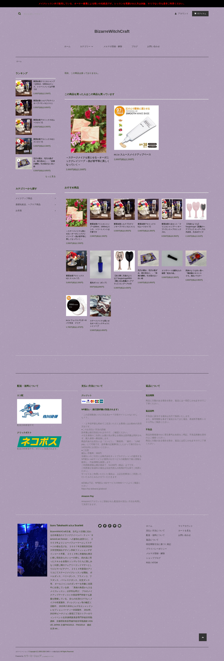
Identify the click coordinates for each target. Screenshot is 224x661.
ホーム (67, 46)
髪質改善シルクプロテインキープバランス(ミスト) (44, 102)
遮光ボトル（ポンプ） (100, 283)
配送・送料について (155, 535)
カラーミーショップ (22, 651)
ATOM (155, 562)
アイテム (199, 13)
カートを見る (184, 530)
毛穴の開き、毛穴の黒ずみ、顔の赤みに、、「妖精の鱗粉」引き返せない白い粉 (44, 162)
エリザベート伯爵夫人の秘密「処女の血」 (171, 271)
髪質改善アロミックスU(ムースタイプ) (44, 121)
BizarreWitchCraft (111, 31)
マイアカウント (185, 526)
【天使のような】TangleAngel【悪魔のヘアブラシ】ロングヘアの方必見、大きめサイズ (195, 228)
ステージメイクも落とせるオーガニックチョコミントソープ (100, 323)
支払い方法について (155, 530)
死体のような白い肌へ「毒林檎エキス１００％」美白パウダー (194, 273)
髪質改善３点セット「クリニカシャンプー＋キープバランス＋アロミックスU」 (171, 228)
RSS (148, 562)
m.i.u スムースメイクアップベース (133, 154)
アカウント (183, 13)
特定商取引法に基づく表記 (158, 544)
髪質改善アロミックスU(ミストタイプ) (44, 140)
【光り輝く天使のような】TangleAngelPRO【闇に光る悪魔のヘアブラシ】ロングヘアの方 (123, 280)
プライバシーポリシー (156, 549)
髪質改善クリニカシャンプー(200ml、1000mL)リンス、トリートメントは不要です (44, 85)
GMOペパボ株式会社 (53, 651)
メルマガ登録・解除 (112, 46)
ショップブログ (153, 558)
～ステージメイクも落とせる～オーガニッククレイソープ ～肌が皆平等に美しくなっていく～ (87, 161)
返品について (152, 540)
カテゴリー (87, 46)
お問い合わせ (153, 46)
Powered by (35, 656)
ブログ (135, 46)
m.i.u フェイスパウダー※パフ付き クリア (76, 321)
